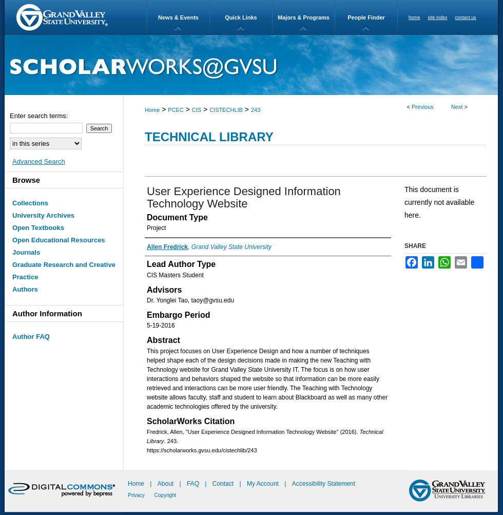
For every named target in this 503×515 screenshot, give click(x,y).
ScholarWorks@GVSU (251, 65)
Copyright (165, 495)
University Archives (43, 215)
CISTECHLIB (226, 110)
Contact (223, 483)
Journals (26, 252)
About (167, 483)
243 (255, 110)
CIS (196, 110)
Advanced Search (38, 161)
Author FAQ (31, 336)
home (414, 17)
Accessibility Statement (323, 483)
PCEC (176, 110)
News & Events (178, 17)
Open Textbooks (38, 228)
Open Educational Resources (58, 240)
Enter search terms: (39, 116)
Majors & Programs (304, 17)
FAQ (194, 483)
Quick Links (241, 17)
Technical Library (209, 137)
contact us (465, 17)
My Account (263, 483)
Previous (423, 107)
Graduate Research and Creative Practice (63, 271)
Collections (30, 203)
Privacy (137, 495)
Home (152, 110)
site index (438, 17)
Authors (25, 289)
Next (457, 107)
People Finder (366, 17)
